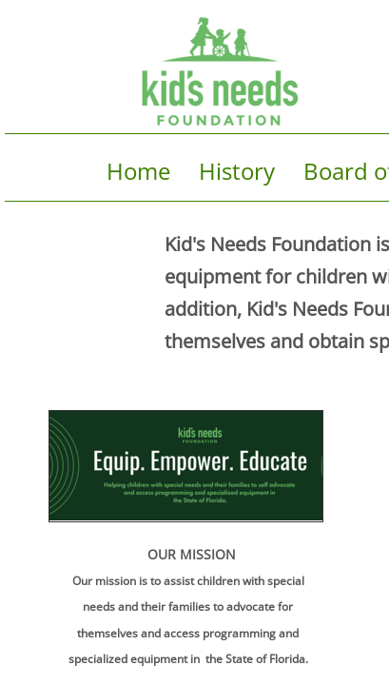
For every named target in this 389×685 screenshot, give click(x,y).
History (237, 170)
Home (138, 170)
